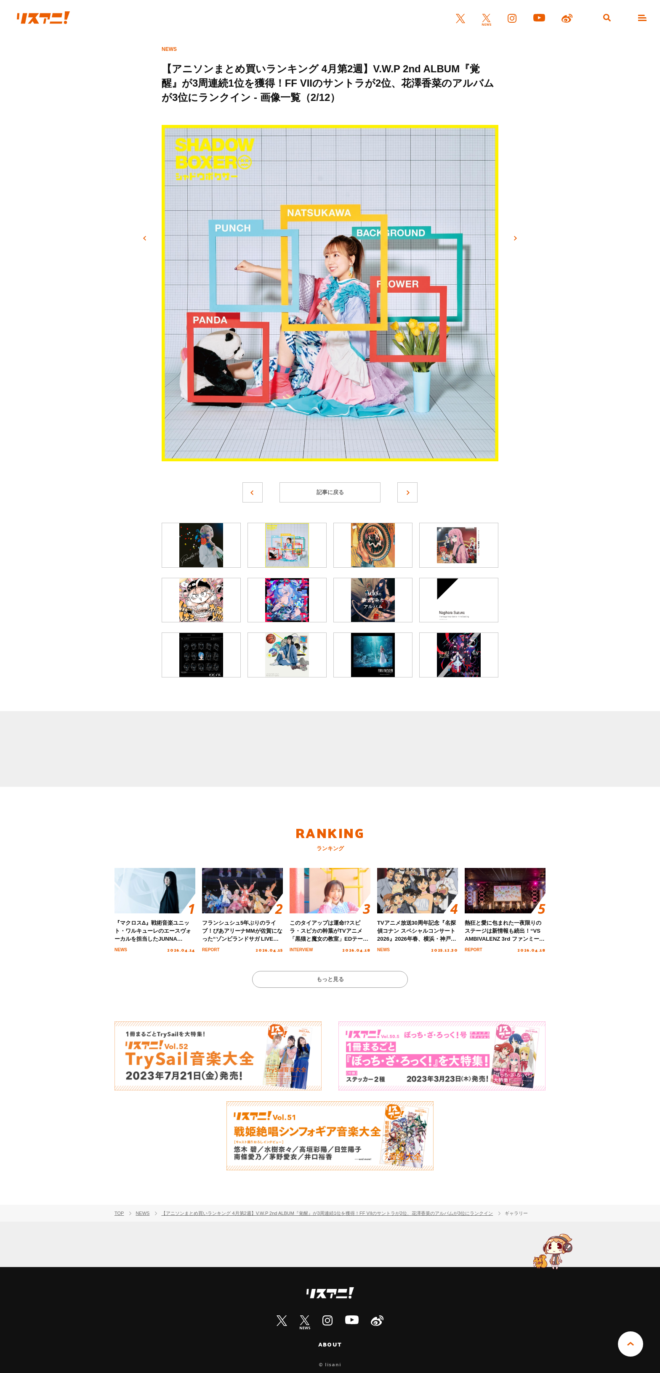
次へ (515, 238)
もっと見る (330, 979)
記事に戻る (330, 492)
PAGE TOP (630, 1344)
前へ (144, 238)
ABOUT (330, 1344)
